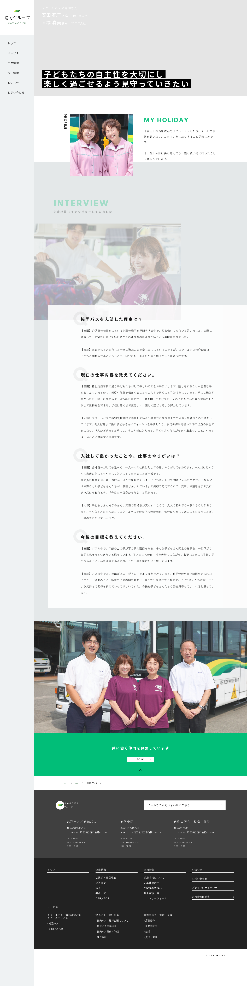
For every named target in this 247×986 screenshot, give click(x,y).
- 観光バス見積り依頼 (108, 955)
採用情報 (13, 73)
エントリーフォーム (155, 922)
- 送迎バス (53, 947)
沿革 (98, 912)
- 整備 (148, 955)
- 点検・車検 (151, 961)
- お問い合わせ (56, 953)
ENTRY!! (141, 775)
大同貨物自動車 (201, 921)
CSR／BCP (103, 922)
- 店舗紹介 (150, 944)
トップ (12, 43)
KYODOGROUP (93, 827)
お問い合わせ (16, 92)
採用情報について (154, 902)
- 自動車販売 (151, 950)
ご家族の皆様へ (153, 912)
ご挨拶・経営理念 (106, 902)
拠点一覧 (101, 917)
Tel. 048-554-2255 (84, 861)
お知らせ (13, 83)
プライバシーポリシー (204, 912)
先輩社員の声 (151, 907)
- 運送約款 (102, 961)
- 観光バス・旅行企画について (113, 944)
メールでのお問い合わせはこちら (169, 827)
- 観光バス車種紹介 (107, 950)
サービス (13, 53)
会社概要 (101, 907)
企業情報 (13, 63)
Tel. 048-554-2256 (138, 861)
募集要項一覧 (151, 917)
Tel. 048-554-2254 (191, 861)
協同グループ (17, 19)
